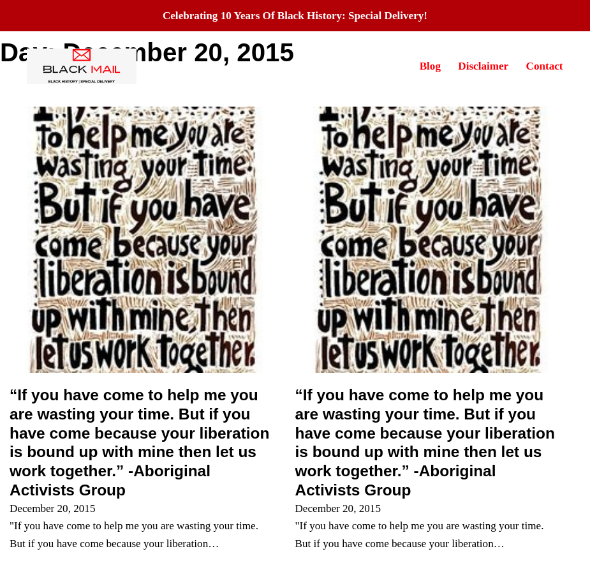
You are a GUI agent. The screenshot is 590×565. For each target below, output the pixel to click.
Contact (544, 66)
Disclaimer (483, 66)
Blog (430, 66)
